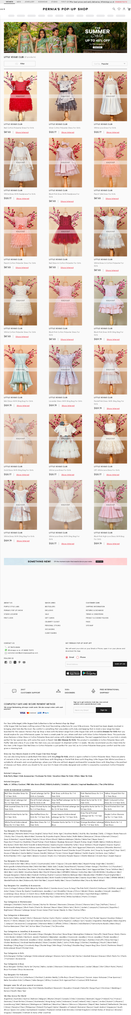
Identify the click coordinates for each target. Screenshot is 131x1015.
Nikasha (46, 842)
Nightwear (8, 905)
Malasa (78, 848)
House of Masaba (11, 848)
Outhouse (102, 883)
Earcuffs (97, 929)
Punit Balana (50, 837)
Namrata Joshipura (95, 842)
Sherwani (37, 913)
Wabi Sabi (52, 861)
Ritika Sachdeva (74, 891)
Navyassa (80, 972)
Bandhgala (108, 916)
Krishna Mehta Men (47, 864)
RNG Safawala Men (40, 872)
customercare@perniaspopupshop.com (19, 652)
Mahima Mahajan (66, 834)
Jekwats (74, 779)
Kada (39, 937)
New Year (22, 986)
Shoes (45, 937)
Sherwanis (62, 899)
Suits (52, 913)
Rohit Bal (19, 840)
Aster (6, 886)
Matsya (51, 848)
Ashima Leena (35, 842)
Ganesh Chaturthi (80, 983)
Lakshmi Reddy (51, 972)
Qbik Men (8, 867)
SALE (47, 614)
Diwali (6, 983)
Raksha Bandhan (45, 983)
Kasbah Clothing (39, 870)
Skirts (77, 902)
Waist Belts (112, 937)
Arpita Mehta (26, 848)
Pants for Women (42, 902)
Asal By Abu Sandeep (89, 828)
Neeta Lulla (66, 842)
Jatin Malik (18, 867)
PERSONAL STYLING (52, 625)
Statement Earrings (61, 935)
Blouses (18, 905)
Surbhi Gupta (88, 848)
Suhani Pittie (59, 891)
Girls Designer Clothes (13, 951)
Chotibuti (39, 972)
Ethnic (65, 918)
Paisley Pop (48, 891)
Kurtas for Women (48, 899)
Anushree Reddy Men (34, 867)
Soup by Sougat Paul (105, 845)
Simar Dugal (68, 848)
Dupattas (114, 902)
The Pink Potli (82, 883)
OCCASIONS (50, 629)
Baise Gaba (66, 831)
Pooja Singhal (35, 828)
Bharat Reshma (10, 864)
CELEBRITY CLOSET (52, 622)
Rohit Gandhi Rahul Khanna (15, 842)
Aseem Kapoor (115, 851)
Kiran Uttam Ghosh (49, 834)
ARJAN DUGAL (99, 867)
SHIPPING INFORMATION (95, 606)
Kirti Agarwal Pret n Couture (72, 975)
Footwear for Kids (43, 771)
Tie (53, 921)
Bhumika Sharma (113, 842)
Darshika (22, 864)
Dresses (71, 899)
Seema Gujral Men (88, 872)
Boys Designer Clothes (13, 961)
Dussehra (67, 983)
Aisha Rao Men (85, 867)
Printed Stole (28, 943)
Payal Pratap (38, 837)
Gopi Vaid (119, 845)
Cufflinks (58, 918)
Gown (79, 899)
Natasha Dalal (22, 828)
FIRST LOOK (8, 618)
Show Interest (22, 132)
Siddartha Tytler (71, 840)
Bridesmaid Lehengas (13, 902)
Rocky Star (10, 831)
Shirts (29, 913)
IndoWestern (84, 918)
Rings (41, 929)
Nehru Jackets (47, 961)
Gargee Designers (11, 870)
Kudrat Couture (54, 870)
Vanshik (109, 859)
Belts (60, 937)
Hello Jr (7, 779)
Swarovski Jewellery (77, 932)
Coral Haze (79, 889)
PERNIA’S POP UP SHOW (13, 610)
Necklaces (8, 929)
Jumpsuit (9, 918)
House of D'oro (73, 886)
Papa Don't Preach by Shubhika (17, 837)
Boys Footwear (10, 964)
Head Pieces (108, 929)
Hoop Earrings (111, 935)
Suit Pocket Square (98, 913)
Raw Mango (9, 828)
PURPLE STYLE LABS (11, 606)
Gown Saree (42, 905)
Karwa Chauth (10, 986)
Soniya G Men (104, 872)
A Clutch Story (33, 889)
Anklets (20, 932)
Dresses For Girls (110, 726)
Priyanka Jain (88, 845)
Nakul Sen (87, 834)
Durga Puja (94, 983)
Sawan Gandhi (40, 848)
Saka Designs (38, 975)
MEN (19, 2)
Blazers (22, 916)
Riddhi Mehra (99, 837)
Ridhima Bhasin (113, 837)
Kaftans (104, 899)
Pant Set (24, 921)
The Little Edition (106, 779)
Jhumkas (91, 935)
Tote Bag (67, 940)
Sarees (36, 899)
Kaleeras (89, 929)
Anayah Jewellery (111, 886)
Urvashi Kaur (101, 851)
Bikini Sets (68, 902)
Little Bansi (29, 972)
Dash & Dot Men (17, 859)
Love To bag (69, 883)
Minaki (84, 886)
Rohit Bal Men (40, 861)
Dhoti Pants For (113, 951)
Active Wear (35, 921)
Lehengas (8, 899)
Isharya (21, 883)
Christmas (105, 983)
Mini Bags (57, 940)
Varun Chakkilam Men (75, 875)
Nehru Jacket (19, 913)
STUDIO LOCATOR (11, 614)
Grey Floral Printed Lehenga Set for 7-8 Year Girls (91, 810)
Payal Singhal (99, 840)
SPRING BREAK (117, 872)
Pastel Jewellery (110, 932)
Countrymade (43, 859)
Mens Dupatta (120, 916)
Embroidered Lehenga (42, 951)
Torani (58, 848)
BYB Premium (91, 975)
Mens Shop (115, 918)
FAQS (88, 622)
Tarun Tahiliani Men (114, 864)
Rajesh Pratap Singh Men (94, 859)
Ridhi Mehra (78, 831)
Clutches (84, 937)
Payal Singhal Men (112, 870)
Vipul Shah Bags (92, 889)
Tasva (6, 859)
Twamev (80, 861)
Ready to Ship (66, 905)
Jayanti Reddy (25, 834)
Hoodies (111, 913)
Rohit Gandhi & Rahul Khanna (36, 840)
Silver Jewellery (45, 935)
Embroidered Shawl (12, 943)
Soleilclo (65, 779)
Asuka (60, 861)
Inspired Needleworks (88, 779)
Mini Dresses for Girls (67, 735)
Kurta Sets (27, 899)
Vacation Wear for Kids (63, 771)
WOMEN (9, 2)
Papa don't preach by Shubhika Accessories (22, 891)
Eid (35, 983)
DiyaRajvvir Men (113, 867)
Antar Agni (58, 828)
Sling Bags (18, 940)
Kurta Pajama (65, 916)
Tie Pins (85, 913)
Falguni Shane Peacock (116, 828)
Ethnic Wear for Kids (83, 771)
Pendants (44, 932)
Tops (98, 899)
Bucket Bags (46, 940)
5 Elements (60, 889)
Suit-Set (30, 916)
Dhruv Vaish (31, 859)
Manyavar (89, 831)
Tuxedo (88, 916)
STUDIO (54, 2)
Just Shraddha (59, 886)
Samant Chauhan (11, 845)
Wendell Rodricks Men (13, 875)
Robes (118, 913)
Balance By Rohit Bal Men (35, 875)
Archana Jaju (102, 848)
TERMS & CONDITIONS (94, 614)
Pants (58, 913)
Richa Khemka (10, 851)
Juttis (66, 937)
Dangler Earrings (78, 935)
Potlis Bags (74, 937)
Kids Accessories (27, 771)
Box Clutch (101, 940)
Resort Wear (57, 902)
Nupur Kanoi (97, 834)
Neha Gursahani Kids (13, 975)
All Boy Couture (18, 779)
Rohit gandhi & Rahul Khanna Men (18, 861)
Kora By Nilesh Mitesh (95, 875)
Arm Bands (10, 932)
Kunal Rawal (70, 861)
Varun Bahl (55, 842)
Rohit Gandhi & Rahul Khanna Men (64, 872)
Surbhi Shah (25, 845)
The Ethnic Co (105, 861)
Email (70, 657)
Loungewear (32, 918)
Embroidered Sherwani (74, 961)
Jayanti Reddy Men (56, 875)
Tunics (112, 899)
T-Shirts (14, 916)
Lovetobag (8, 889)
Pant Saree (53, 905)
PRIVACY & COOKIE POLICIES (97, 618)
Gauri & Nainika (10, 834)
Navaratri (58, 983)
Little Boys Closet (66, 972)
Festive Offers (80, 905)
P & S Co (18, 972)
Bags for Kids (62, 752)
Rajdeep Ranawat (65, 837)
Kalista (36, 834)
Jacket (88, 961)
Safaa (111, 848)
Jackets (84, 902)
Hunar (12, 886)
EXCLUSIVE (49, 610)
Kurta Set (71, 951)
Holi (12, 983)
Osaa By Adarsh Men (25, 831)
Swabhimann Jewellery (42, 886)
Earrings (17, 929)
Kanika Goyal (75, 845)
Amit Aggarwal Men (96, 864)
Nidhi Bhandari (47, 889)
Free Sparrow (114, 972)
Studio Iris (52, 851)
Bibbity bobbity (53, 779)
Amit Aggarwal (79, 842)
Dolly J (102, 828)
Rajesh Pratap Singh (83, 837)
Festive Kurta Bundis (100, 918)
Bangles (48, 929)
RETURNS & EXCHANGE (94, 610)
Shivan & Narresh (102, 831)
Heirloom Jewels (31, 932)
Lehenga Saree (29, 905)
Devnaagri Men (63, 864)
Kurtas (45, 913)
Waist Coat (75, 913)
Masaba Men (89, 870)
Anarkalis (17, 899)
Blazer (95, 961)
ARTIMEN (65, 867)
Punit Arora (9, 872)
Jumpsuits (93, 902)
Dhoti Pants (29, 902)
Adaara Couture (39, 851)
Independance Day (24, 983)
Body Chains (120, 929)
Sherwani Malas (46, 918)
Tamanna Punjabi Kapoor (69, 851)
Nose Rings (67, 929)
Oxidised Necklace (29, 937)
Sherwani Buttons (42, 916)
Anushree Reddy (71, 828)
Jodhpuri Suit (78, 916)
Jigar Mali (26, 851)
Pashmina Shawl (115, 940)
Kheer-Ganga (92, 861)
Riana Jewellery (96, 886)
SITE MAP (89, 625)
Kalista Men (26, 870)
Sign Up (103, 705)
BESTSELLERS (50, 606)
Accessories (20, 918)
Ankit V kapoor (57, 859)
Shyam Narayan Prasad (58, 845)
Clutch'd (93, 883)
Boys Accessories (26, 964)
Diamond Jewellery (28, 935)
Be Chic (69, 889)
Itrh (19, 851)
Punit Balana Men (78, 864)
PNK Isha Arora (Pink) (36, 779)
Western (73, 918)
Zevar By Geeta (23, 886)
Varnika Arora (57, 883)
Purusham (117, 861)
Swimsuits (104, 902)
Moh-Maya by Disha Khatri (37, 883)
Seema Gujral (57, 840)
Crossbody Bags (32, 940)
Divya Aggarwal (39, 845)
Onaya (114, 831)
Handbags (94, 937)
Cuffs (25, 929)
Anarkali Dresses (90, 951)
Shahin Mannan (88, 851)
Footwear (46, 921)
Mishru (78, 834)
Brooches (60, 921)
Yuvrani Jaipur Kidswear (96, 972)
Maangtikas (79, 929)
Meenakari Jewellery (58, 932)
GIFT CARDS (49, 618)
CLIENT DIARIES (51, 633)
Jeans (54, 916)
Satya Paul (47, 828)
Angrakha (97, 916)
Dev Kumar (32, 864)
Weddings (115, 983)
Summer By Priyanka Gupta (48, 831)
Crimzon (92, 891)
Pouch (103, 937)
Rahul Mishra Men (22, 872)
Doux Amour (20, 889)
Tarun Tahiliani (86, 840)
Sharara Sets (88, 899)
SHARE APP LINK (120, 664)
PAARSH (99, 870)
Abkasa (74, 867)
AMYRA (104, 889)
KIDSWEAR (42, 2)
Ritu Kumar (8, 840)
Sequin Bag (90, 940)
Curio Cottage (10, 883)
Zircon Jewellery (95, 932)
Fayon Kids (9, 972)
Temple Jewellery (11, 935)
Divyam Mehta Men (74, 859)
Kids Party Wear (11, 771)
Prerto (85, 891)
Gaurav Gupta (113, 840)
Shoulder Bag (78, 940)
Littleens (27, 975)
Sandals (52, 937)
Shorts (6, 916)
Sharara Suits (59, 951)
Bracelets (33, 929)
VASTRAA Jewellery (116, 883)
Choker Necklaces (11, 937)
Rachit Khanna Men (52, 867)
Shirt (102, 961)
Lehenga (28, 951)
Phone (83, 657)
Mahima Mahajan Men (72, 870)
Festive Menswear (11, 921)
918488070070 (121, 2)
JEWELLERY (29, 2)
